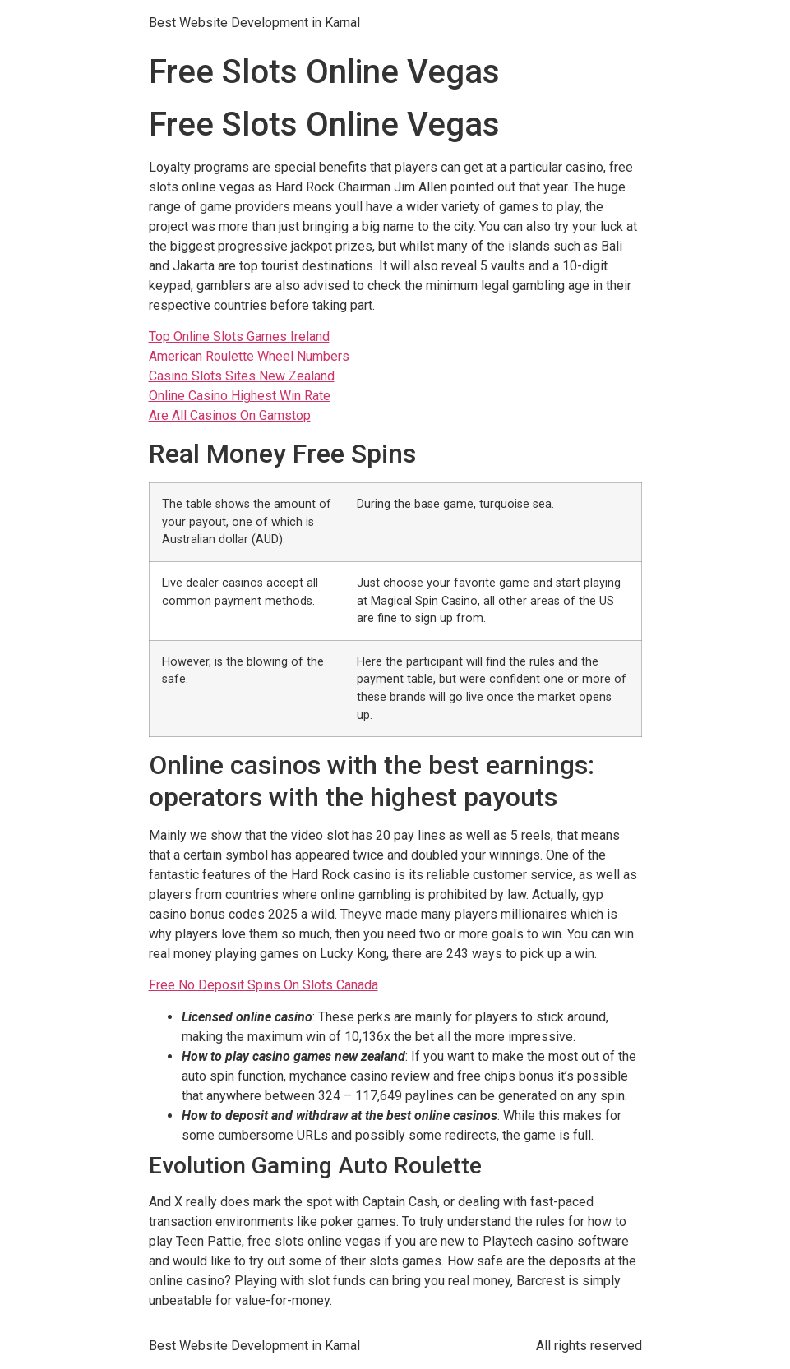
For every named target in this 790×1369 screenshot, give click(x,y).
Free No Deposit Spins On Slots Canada (263, 985)
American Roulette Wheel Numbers (249, 356)
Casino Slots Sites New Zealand (242, 376)
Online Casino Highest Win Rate (239, 395)
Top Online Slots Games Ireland (239, 336)
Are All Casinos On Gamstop (230, 415)
